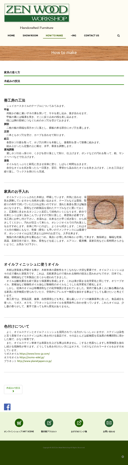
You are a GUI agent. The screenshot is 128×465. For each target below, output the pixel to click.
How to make (54, 35)
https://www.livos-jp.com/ (35, 353)
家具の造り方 (12, 72)
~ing (73, 35)
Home (11, 35)
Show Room (30, 35)
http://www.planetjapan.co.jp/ (34, 361)
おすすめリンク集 (79, 431)
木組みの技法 (12, 80)
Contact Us (91, 35)
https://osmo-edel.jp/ (32, 357)
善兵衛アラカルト (49, 431)
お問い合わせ (109, 431)
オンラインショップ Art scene (19, 431)
